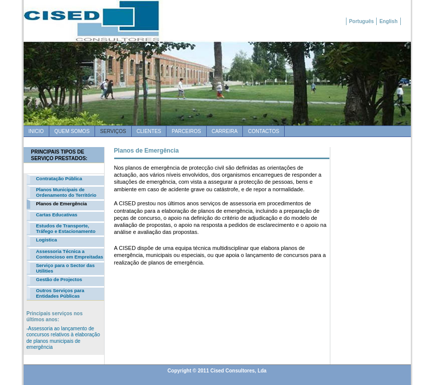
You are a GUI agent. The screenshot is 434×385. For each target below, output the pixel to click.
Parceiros (186, 131)
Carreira (225, 131)
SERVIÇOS (113, 131)
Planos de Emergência (61, 203)
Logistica (46, 239)
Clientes (149, 131)
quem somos (72, 131)
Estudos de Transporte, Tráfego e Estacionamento (66, 228)
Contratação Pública (59, 178)
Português (361, 21)
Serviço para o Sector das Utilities (65, 268)
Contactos (263, 131)
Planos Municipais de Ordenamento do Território (66, 192)
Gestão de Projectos (59, 279)
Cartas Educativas (56, 214)
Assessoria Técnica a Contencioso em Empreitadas (70, 254)
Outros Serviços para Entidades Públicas (60, 293)
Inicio (36, 131)
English (388, 21)
